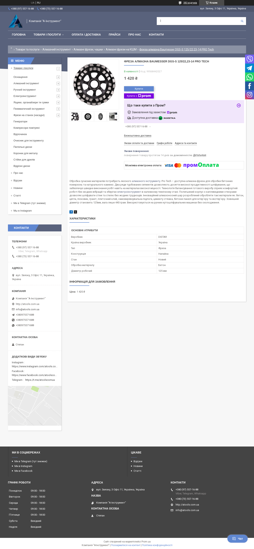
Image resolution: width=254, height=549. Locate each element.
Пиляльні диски (22, 146)
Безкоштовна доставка (137, 135)
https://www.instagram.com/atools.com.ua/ (37, 366)
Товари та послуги (27, 49)
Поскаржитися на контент (125, 545)
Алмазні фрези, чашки (88, 49)
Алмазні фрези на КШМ (121, 49)
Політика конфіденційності (157, 545)
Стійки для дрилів (24, 159)
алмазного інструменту (146, 181)
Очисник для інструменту (28, 140)
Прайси (114, 34)
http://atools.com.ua (27, 304)
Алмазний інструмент (56, 49)
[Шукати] (242, 21)
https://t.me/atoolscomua (40, 379)
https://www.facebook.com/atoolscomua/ (36, 375)
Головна (19, 34)
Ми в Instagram (23, 466)
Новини (17, 188)
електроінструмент (129, 191)
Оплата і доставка (86, 34)
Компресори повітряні (26, 127)
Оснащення (20, 76)
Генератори (20, 121)
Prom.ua (146, 541)
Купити (139, 88)
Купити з (139, 96)
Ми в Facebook (23, 470)
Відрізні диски (21, 165)
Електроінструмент (24, 96)
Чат (237, 538)
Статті (17, 195)
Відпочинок (20, 134)
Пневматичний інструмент (29, 108)
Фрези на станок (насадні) (29, 115)
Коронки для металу (25, 153)
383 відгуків (190, 2)
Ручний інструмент (24, 89)
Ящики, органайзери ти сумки (31, 102)
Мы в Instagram (22, 210)
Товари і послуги (47, 34)
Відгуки (17, 180)
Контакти (156, 34)
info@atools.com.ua (27, 309)
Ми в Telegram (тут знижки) (29, 203)
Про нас (134, 34)
